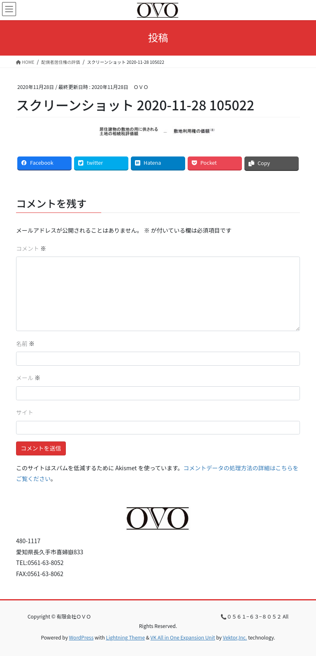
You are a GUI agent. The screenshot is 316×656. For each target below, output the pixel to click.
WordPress (81, 637)
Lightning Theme (125, 637)
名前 (25, 343)
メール (28, 378)
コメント (31, 248)
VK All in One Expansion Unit (183, 637)
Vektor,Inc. (235, 637)
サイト (24, 412)
